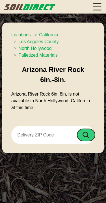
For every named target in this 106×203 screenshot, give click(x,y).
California (48, 34)
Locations (21, 34)
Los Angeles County (38, 41)
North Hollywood (34, 48)
